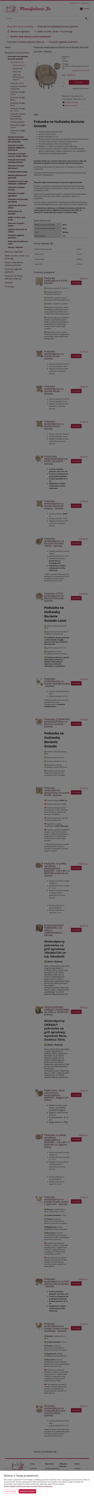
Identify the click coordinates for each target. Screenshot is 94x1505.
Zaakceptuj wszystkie (27, 1491)
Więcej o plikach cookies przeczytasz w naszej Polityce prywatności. (28, 1486)
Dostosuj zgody (10, 1491)
